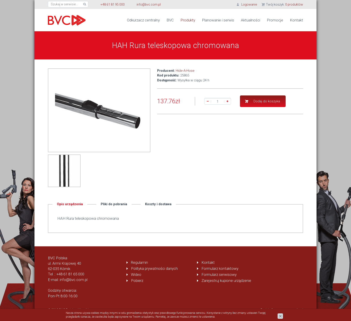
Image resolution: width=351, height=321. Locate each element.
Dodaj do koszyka (266, 101)
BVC (170, 20)
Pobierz (137, 280)
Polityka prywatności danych (154, 268)
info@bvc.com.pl (149, 4)
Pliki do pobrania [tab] (114, 204)
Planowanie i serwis (218, 20)
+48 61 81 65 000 (70, 274)
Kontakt (296, 20)
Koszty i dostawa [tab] (158, 204)
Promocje (275, 20)
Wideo (136, 274)
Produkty (187, 20)
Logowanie (249, 4)
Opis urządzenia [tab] (70, 204)
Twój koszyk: (284, 4)
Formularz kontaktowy (219, 268)
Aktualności (250, 20)
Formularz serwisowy (219, 274)
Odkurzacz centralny (143, 20)
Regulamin (139, 262)
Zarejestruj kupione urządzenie (226, 280)
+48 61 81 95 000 (113, 4)
